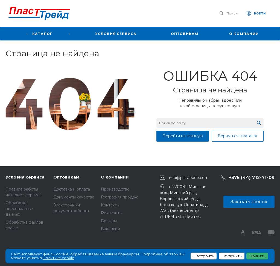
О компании (115, 177)
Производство (115, 189)
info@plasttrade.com (189, 177)
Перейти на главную (182, 135)
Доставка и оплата (71, 189)
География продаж (119, 197)
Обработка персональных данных (19, 208)
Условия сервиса (25, 177)
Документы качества (73, 197)
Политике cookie (58, 258)
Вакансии (110, 228)
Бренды (109, 220)
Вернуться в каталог (238, 135)
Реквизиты (111, 213)
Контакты (110, 205)
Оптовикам (66, 177)
